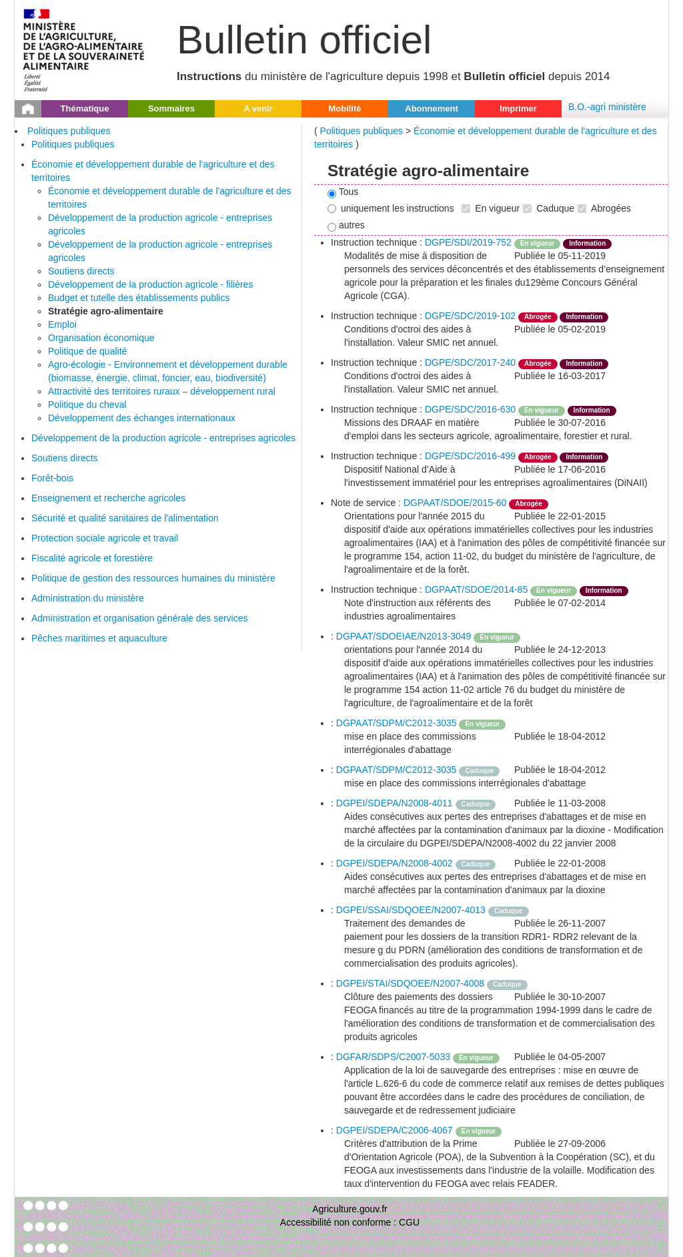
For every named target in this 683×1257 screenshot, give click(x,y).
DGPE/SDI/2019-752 (468, 242)
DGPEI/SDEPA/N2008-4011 (394, 803)
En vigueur (491, 208)
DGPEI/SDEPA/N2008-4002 (394, 863)
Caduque (548, 208)
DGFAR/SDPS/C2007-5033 (393, 1056)
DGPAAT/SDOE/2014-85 (476, 589)
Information (587, 243)
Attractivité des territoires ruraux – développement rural (161, 391)
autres (346, 226)
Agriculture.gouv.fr (350, 1209)
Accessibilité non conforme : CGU (350, 1222)
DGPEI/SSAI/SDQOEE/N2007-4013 (411, 910)
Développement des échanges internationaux (141, 418)
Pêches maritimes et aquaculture (99, 638)
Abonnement (431, 108)
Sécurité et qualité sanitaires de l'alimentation (125, 518)
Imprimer (518, 108)
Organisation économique (101, 337)
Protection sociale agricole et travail (104, 538)
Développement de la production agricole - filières (150, 284)
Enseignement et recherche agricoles (108, 498)
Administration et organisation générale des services (139, 618)
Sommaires (171, 108)
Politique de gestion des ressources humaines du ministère (153, 578)
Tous (342, 192)
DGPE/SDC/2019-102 (470, 315)
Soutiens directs (81, 271)
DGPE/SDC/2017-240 (470, 362)
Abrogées (604, 208)
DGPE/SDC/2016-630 (470, 409)
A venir (258, 108)
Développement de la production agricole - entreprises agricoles (163, 438)
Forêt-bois (52, 478)
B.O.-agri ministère (607, 106)
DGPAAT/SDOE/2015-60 (455, 502)
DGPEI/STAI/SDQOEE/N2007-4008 (410, 983)
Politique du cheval (87, 404)
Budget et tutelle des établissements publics (138, 297)
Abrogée (538, 316)
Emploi (62, 324)
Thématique (85, 108)
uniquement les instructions (390, 208)
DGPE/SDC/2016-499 (470, 456)
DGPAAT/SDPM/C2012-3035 (396, 723)
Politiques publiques (69, 130)
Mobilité (344, 108)
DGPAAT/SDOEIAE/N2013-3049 (404, 636)
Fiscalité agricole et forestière (92, 558)
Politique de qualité (87, 351)
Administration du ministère (87, 598)
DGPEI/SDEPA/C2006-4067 (394, 1130)
